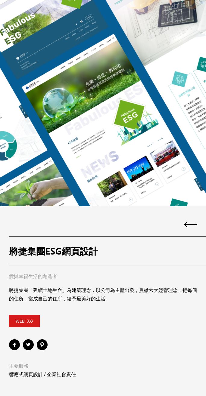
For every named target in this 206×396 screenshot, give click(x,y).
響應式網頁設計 (26, 374)
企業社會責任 (61, 374)
